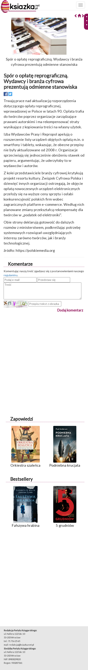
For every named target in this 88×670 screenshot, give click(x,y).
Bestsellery (21, 479)
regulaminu (10, 275)
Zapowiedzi (21, 419)
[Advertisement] (44, 357)
